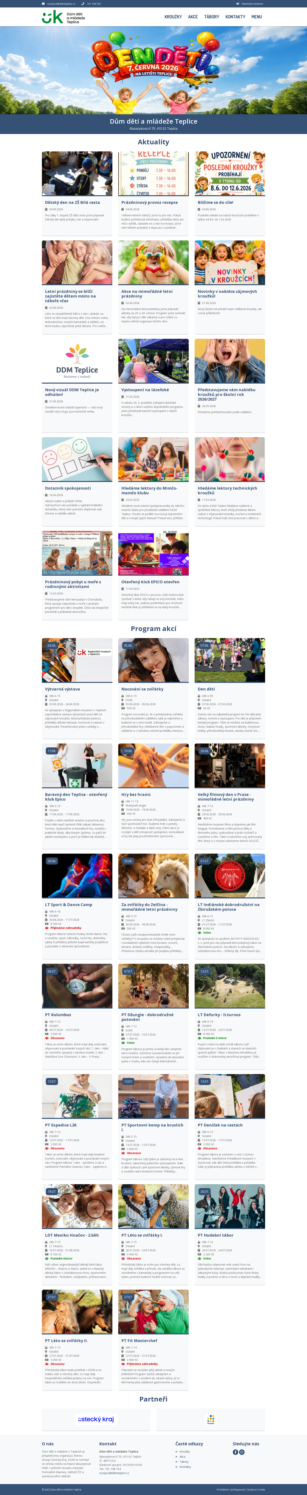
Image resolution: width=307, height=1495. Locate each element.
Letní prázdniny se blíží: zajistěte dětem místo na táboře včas (70, 296)
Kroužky (182, 1451)
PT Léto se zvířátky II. (66, 1340)
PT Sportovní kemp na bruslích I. (152, 1127)
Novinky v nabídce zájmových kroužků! (227, 293)
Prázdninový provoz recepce (149, 202)
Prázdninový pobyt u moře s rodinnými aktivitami (73, 584)
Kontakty (183, 1466)
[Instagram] (242, 1452)
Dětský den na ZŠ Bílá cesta (72, 202)
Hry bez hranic (136, 794)
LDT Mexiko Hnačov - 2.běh (72, 1234)
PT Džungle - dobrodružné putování (147, 1017)
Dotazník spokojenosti (68, 487)
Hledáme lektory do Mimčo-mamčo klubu (149, 490)
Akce (180, 1456)
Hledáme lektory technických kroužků (227, 490)
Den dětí (206, 688)
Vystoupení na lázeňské (145, 389)
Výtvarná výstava (62, 688)
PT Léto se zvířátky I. (142, 1234)
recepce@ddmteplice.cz (61, 3)
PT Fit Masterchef (139, 1340)
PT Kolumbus (58, 1014)
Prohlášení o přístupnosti (231, 1489)
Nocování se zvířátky (142, 688)
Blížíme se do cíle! (215, 202)
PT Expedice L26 (60, 1124)
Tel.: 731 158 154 (110, 1468)
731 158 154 (93, 3)
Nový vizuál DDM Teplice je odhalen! (72, 391)
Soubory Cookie (256, 1489)
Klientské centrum (252, 3)
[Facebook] (235, 1452)
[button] (256, 17)
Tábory (181, 1461)
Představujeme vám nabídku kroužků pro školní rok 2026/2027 (227, 394)
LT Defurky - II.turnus (219, 1014)
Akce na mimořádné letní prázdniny (147, 293)
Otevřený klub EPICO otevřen (150, 581)
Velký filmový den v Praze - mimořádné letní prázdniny (226, 796)
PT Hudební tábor (216, 1234)
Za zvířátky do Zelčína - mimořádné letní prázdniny (149, 907)
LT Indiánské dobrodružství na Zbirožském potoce (229, 907)
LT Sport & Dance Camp (68, 904)
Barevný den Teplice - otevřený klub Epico (76, 796)
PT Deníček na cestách (220, 1124)
